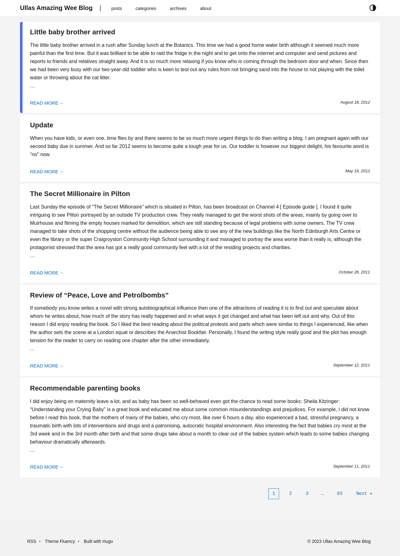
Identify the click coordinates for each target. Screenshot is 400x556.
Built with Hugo (98, 541)
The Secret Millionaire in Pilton (80, 194)
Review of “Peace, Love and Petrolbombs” (99, 295)
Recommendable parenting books (85, 388)
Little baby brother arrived (72, 32)
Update (41, 125)
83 (339, 493)
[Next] (364, 493)
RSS (31, 541)
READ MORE (44, 103)
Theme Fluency (60, 541)
